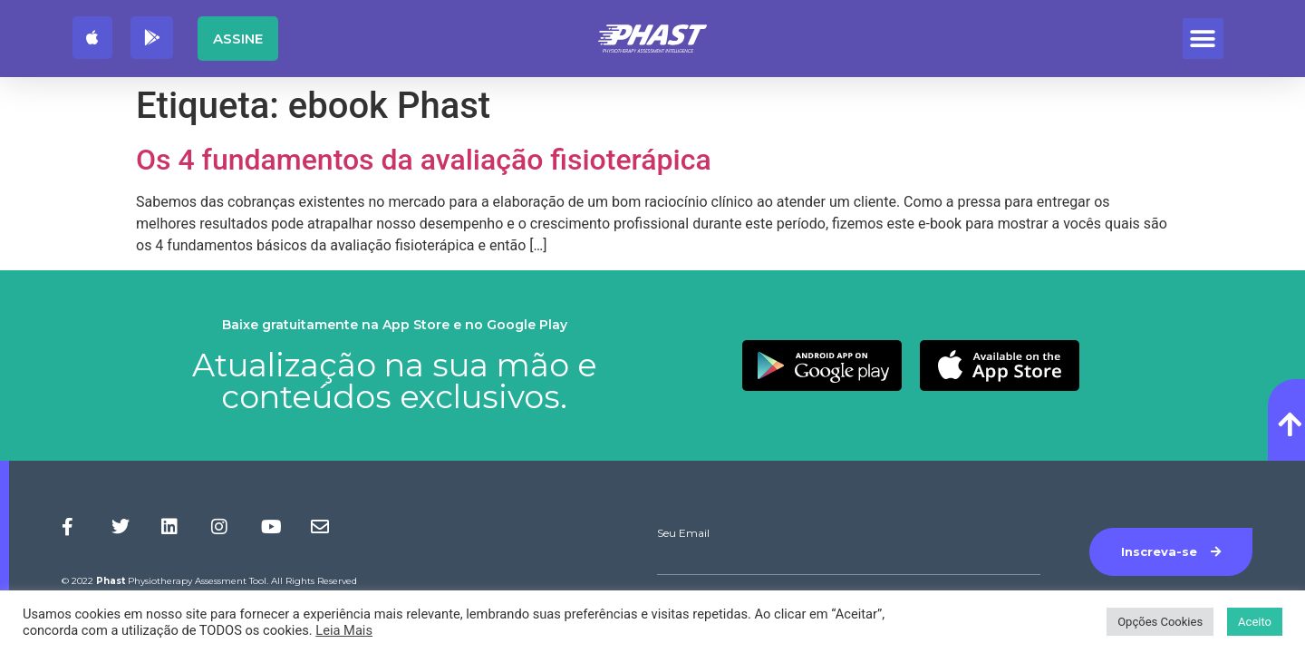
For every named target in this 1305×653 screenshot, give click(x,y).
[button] (1203, 38)
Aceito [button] (1254, 622)
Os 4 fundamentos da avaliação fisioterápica (423, 159)
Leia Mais (343, 630)
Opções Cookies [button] (1160, 622)
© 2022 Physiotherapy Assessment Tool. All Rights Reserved (209, 581)
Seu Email (683, 533)
